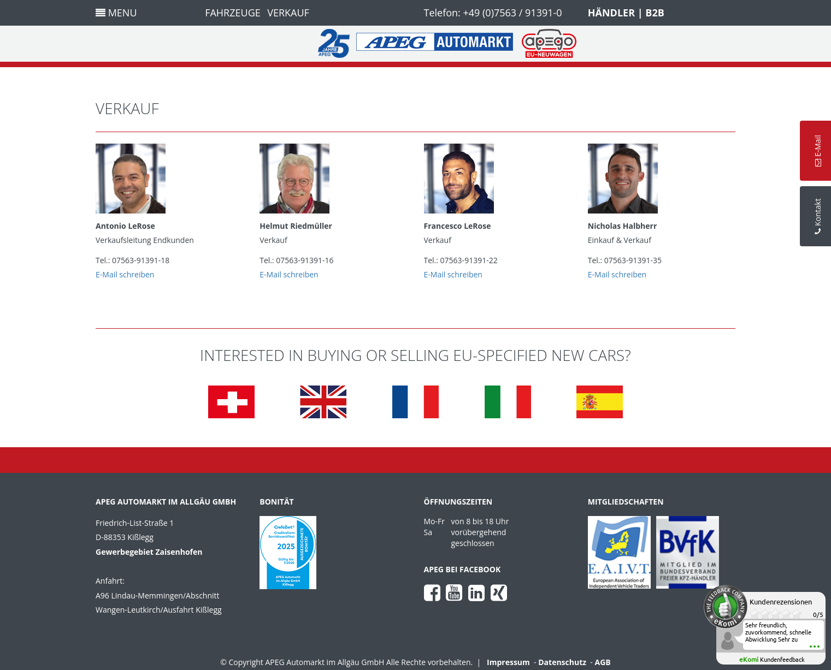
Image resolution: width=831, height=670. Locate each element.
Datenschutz (562, 662)
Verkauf (288, 12)
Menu (116, 12)
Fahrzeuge (233, 12)
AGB (603, 662)
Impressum (508, 662)
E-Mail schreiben (125, 274)
